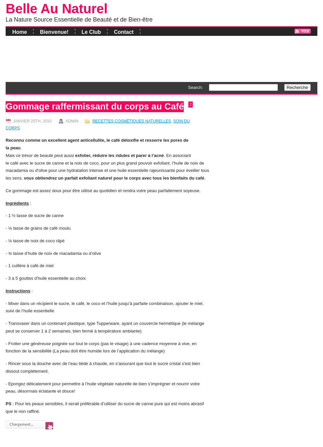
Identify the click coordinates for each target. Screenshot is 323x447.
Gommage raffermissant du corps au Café (95, 107)
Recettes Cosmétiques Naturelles (131, 121)
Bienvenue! (54, 32)
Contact (124, 32)
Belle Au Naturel (56, 8)
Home (19, 32)
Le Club (91, 32)
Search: (195, 87)
